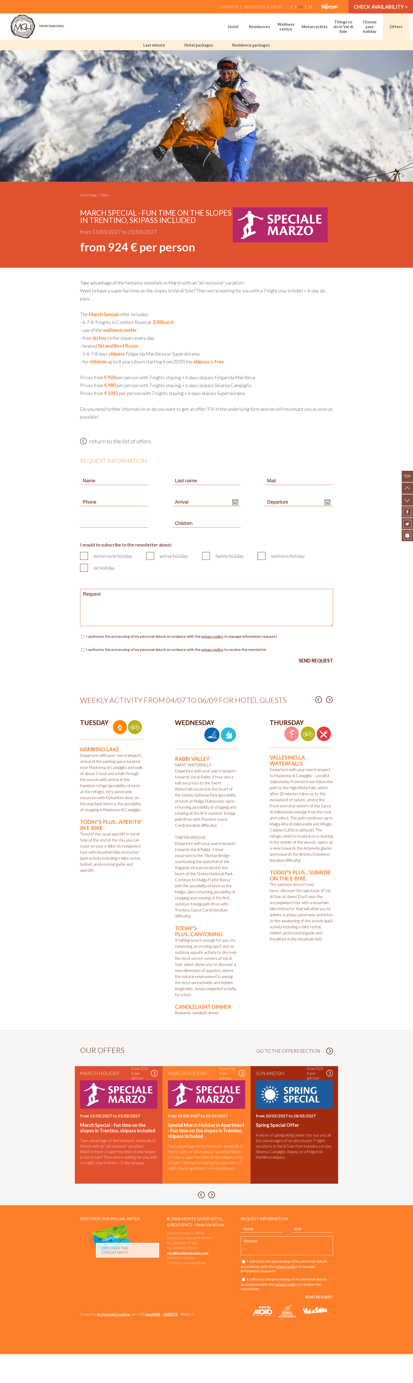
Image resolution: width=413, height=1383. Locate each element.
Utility (276, 7)
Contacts (229, 7)
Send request (316, 660)
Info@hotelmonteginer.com (187, 1282)
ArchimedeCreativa (113, 1343)
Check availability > (381, 7)
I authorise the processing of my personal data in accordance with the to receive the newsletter (176, 649)
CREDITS (170, 1343)
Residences (259, 26)
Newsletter (255, 7)
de (310, 7)
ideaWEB (152, 1343)
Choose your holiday (370, 26)
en (300, 7)
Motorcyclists (314, 26)
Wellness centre (285, 26)
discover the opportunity (115, 1279)
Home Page (88, 195)
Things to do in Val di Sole (343, 26)
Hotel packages (198, 45)
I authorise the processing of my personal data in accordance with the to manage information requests (182, 636)
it (291, 7)
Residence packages (251, 45)
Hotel (233, 26)
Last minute (154, 45)
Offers (396, 26)
